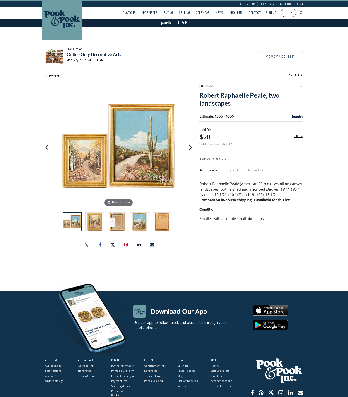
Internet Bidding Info (123, 375)
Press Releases (186, 370)
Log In (288, 13)
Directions (217, 375)
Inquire (297, 116)
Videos (182, 386)
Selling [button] (184, 12)
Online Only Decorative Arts (94, 54)
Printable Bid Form (122, 370)
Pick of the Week (188, 381)
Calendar (203, 12)
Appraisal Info (86, 365)
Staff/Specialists (220, 370)
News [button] (220, 12)
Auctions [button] (129, 12)
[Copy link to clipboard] (86, 245)
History (215, 365)
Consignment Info (155, 365)
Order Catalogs (54, 381)
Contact (255, 12)
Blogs (181, 375)
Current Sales (53, 365)
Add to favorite (300, 86)
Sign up (271, 12)
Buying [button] (168, 12)
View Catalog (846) (280, 57)
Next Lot (295, 75)
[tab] (209, 171)
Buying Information (122, 365)
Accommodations (221, 381)
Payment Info (119, 381)
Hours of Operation (222, 386)
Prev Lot (52, 76)
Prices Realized (153, 381)
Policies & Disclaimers (118, 393)
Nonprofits (84, 370)
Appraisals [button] (150, 12)
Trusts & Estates (87, 375)
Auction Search (54, 375)
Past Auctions (53, 370)
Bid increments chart (212, 159)
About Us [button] (236, 12)
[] (298, 136)
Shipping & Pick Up (122, 386)
